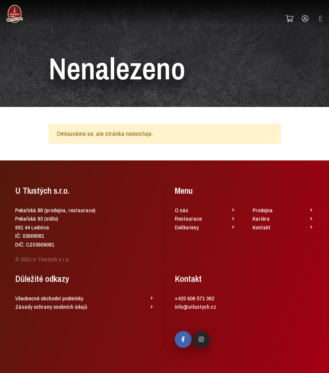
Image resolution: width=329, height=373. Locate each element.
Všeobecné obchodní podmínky (49, 298)
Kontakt (261, 227)
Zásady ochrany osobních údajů (51, 306)
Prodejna (263, 210)
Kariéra (261, 218)
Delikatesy (187, 227)
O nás (181, 210)
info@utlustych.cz (195, 306)
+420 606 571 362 (194, 298)
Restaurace (188, 218)
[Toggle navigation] (320, 18)
